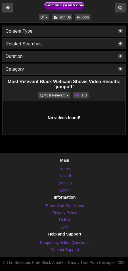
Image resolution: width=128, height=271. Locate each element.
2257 (64, 227)
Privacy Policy (64, 213)
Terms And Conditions (64, 205)
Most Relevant (55, 95)
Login (83, 17)
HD (84, 95)
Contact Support (64, 249)
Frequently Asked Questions (64, 242)
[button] (44, 17)
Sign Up (62, 17)
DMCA (64, 220)
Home (64, 169)
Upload (64, 176)
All (77, 95)
